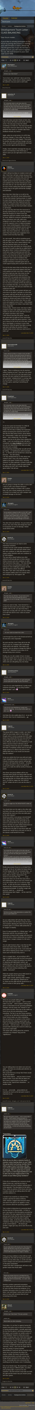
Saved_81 (10, 537)
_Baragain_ (11, 503)
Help (33, 1402)
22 (10, 60)
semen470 (4, 338)
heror (9, 698)
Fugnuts (10, 160)
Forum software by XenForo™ (22, 1406)
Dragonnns (5, 1381)
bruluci (9, 1101)
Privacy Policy (31, 1405)
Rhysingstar (11, 64)
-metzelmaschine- (13, 670)
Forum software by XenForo (7, 1406)
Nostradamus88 (12, 344)
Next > (27, 60)
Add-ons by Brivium (6, 1408)
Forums (5, 18)
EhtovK (4, 87)
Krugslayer (11, 396)
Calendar (14, 18)
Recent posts (6, 21)
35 (24, 60)
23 (12, 60)
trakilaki (10, 993)
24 (15, 60)
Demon (10, 167)
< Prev (2, 60)
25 (17, 60)
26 (19, 60)
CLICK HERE (9, 54)
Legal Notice (28, 1402)
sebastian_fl (11, 94)
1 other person (22, 1101)
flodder (10, 478)
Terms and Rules (23, 1405)
